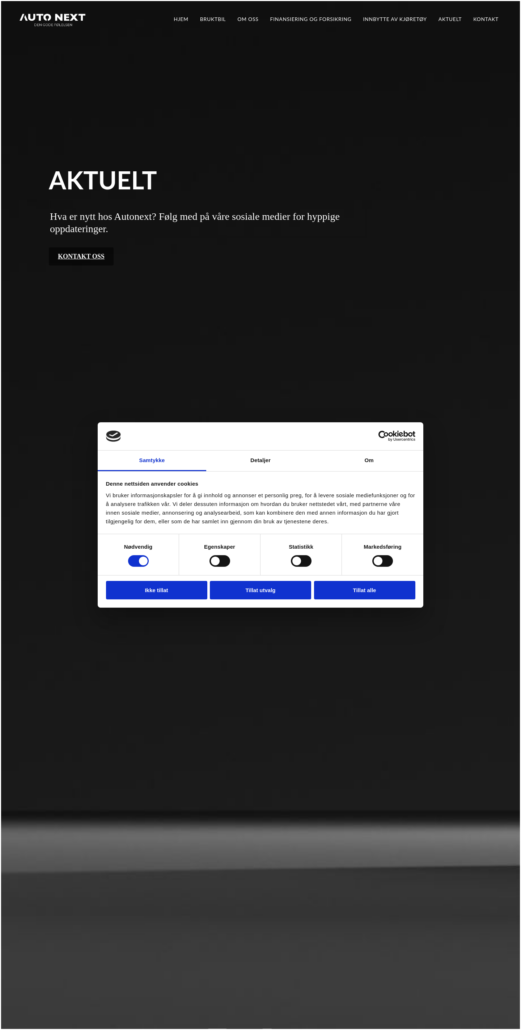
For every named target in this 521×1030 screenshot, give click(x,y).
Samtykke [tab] (152, 460)
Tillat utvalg (260, 590)
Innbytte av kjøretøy (395, 19)
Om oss (247, 19)
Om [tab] (368, 460)
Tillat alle (364, 590)
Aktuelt (450, 19)
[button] (81, 256)
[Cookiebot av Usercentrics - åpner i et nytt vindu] (383, 436)
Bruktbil (213, 19)
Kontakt (486, 19)
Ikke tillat (156, 590)
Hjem (181, 19)
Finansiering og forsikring (311, 19)
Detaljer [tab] (260, 460)
